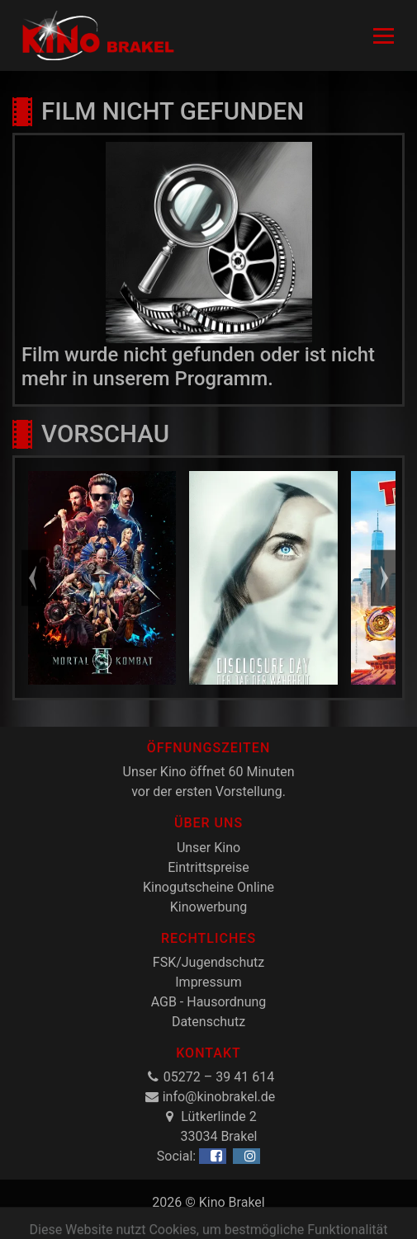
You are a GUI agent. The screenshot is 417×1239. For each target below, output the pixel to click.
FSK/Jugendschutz (208, 962)
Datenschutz (208, 1021)
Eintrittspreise (208, 867)
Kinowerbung (208, 907)
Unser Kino (208, 847)
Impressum (208, 982)
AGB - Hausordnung (209, 1002)
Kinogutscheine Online (208, 887)
